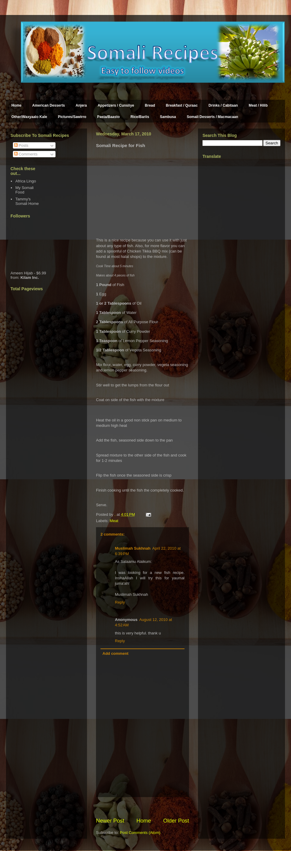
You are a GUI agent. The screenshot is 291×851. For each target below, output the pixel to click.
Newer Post (110, 821)
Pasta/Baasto (108, 117)
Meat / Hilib (258, 105)
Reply (120, 602)
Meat (114, 521)
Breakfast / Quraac (182, 105)
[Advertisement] (166, 807)
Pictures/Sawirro (72, 117)
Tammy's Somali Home (27, 201)
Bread (150, 105)
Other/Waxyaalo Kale (29, 117)
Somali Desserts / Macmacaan (212, 117)
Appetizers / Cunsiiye (116, 105)
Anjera (81, 105)
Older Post (176, 821)
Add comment (116, 653)
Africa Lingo (25, 181)
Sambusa (168, 117)
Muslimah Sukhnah (132, 548)
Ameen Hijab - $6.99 (28, 273)
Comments (26, 154)
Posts (21, 145)
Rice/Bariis (139, 117)
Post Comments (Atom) (140, 832)
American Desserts (48, 105)
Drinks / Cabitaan (223, 105)
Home (16, 105)
